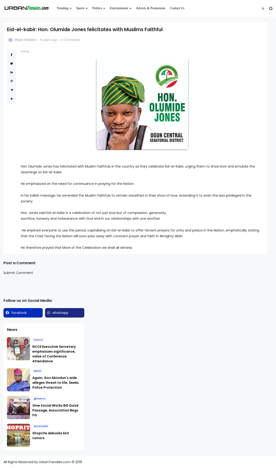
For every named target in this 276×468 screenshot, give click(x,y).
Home (25, 51)
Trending (62, 8)
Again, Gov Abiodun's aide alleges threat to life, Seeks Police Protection (55, 382)
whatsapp (60, 312)
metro (38, 340)
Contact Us (177, 8)
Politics (97, 8)
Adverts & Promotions (150, 8)
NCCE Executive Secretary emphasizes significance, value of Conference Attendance (54, 353)
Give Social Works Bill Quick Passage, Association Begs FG (55, 410)
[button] (263, 8)
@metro (39, 398)
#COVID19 (41, 426)
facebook (19, 312)
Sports (80, 8)
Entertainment (119, 8)
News (37, 371)
